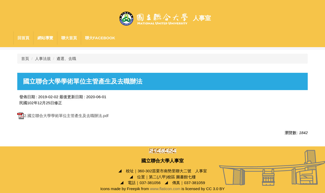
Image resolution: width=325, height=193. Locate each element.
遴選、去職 (66, 58)
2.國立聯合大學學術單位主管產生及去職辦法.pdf (63, 115)
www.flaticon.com (165, 188)
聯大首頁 (69, 38)
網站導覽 (45, 38)
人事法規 (43, 58)
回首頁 (23, 38)
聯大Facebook (100, 38)
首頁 (25, 58)
